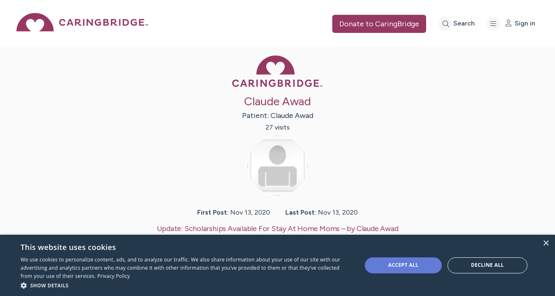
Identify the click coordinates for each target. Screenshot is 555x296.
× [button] (546, 243)
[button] (186, 285)
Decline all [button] (487, 264)
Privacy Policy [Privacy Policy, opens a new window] (114, 276)
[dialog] (277, 265)
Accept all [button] (403, 264)
